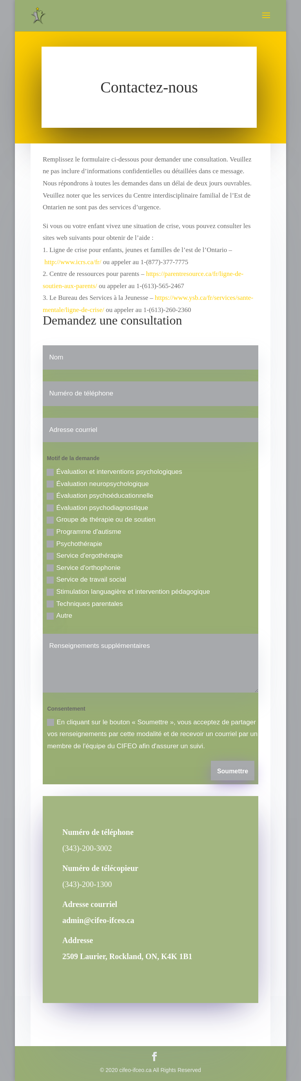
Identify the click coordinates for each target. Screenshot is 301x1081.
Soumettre (232, 771)
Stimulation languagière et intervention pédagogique (128, 592)
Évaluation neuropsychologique (98, 484)
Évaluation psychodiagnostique (97, 508)
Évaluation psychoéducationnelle (100, 496)
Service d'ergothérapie (85, 556)
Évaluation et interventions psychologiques (114, 472)
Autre (59, 616)
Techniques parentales (85, 604)
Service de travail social (86, 580)
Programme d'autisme (84, 532)
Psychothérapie (74, 544)
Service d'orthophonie (83, 568)
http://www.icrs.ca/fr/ (72, 262)
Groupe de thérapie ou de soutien (101, 520)
